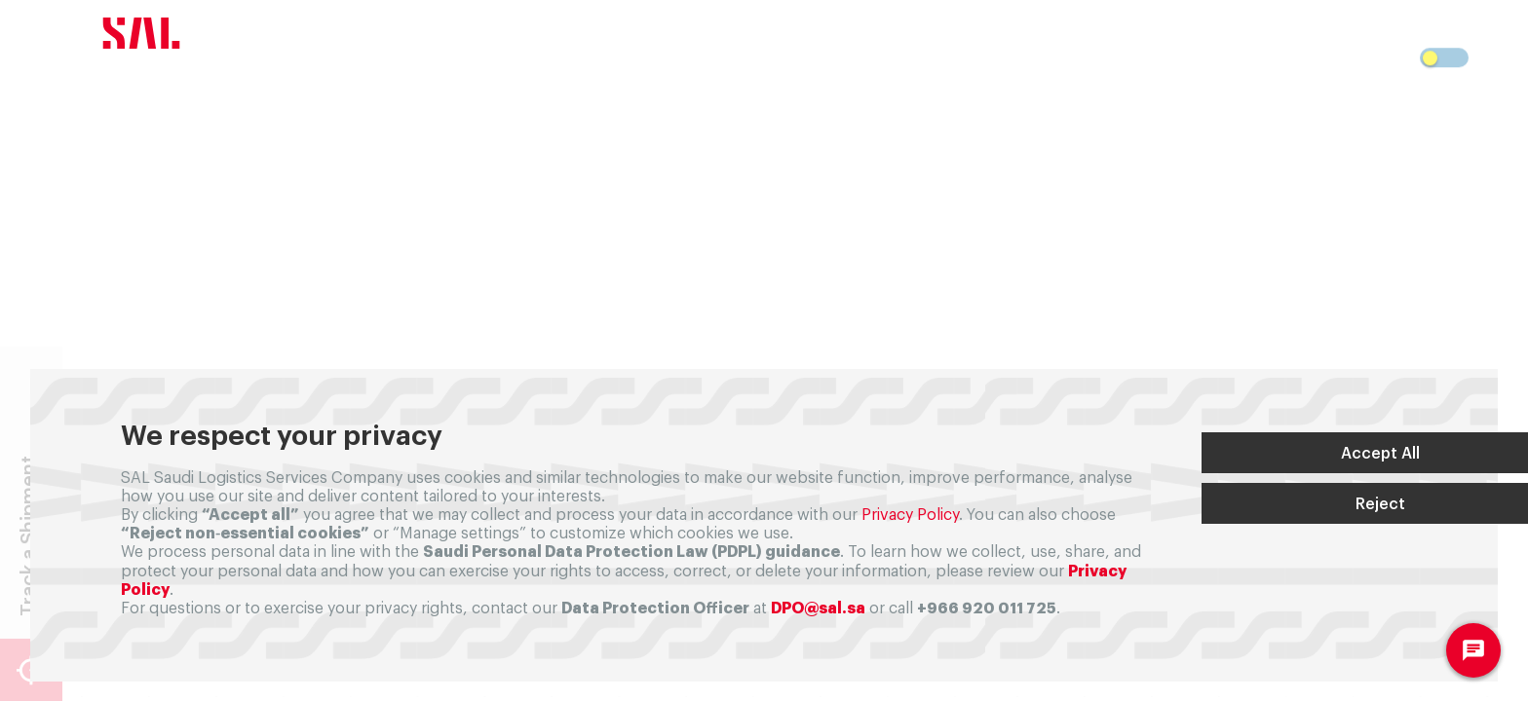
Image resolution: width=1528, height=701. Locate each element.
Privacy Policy (910, 515)
